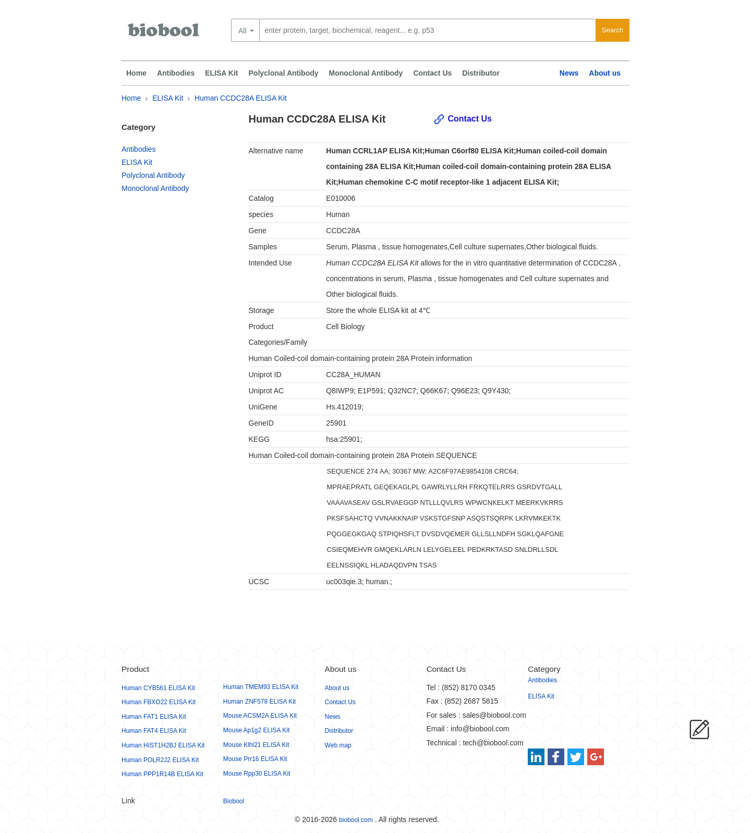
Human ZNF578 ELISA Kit (259, 701)
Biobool (233, 801)
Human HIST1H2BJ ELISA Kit (163, 745)
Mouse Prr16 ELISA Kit (255, 759)
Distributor (481, 73)
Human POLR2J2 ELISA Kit (160, 760)
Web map (338, 745)
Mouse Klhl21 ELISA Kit (256, 745)
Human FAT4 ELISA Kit (154, 730)
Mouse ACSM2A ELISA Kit (260, 715)
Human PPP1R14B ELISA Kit (162, 774)
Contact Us (432, 73)
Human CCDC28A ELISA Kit (241, 98)
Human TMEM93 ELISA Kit (261, 687)
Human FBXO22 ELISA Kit (159, 702)
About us (605, 73)
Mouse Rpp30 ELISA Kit (256, 773)
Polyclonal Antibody (284, 73)
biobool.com (356, 820)
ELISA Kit (221, 73)
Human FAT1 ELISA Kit (154, 716)
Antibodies (176, 73)
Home (136, 73)
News (569, 73)
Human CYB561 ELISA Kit (158, 688)
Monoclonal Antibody (366, 73)
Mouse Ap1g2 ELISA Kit (256, 730)
